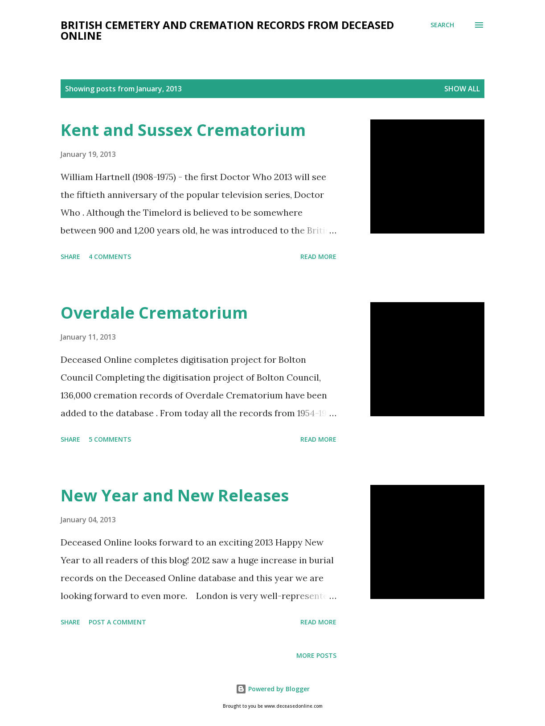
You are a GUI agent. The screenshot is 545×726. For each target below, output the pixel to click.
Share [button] (70, 256)
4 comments (110, 256)
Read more (318, 256)
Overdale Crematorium (154, 313)
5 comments (110, 439)
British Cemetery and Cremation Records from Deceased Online (227, 30)
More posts (316, 655)
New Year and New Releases (175, 495)
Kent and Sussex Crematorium (183, 130)
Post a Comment (117, 622)
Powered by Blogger (273, 689)
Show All (462, 89)
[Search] (442, 25)
